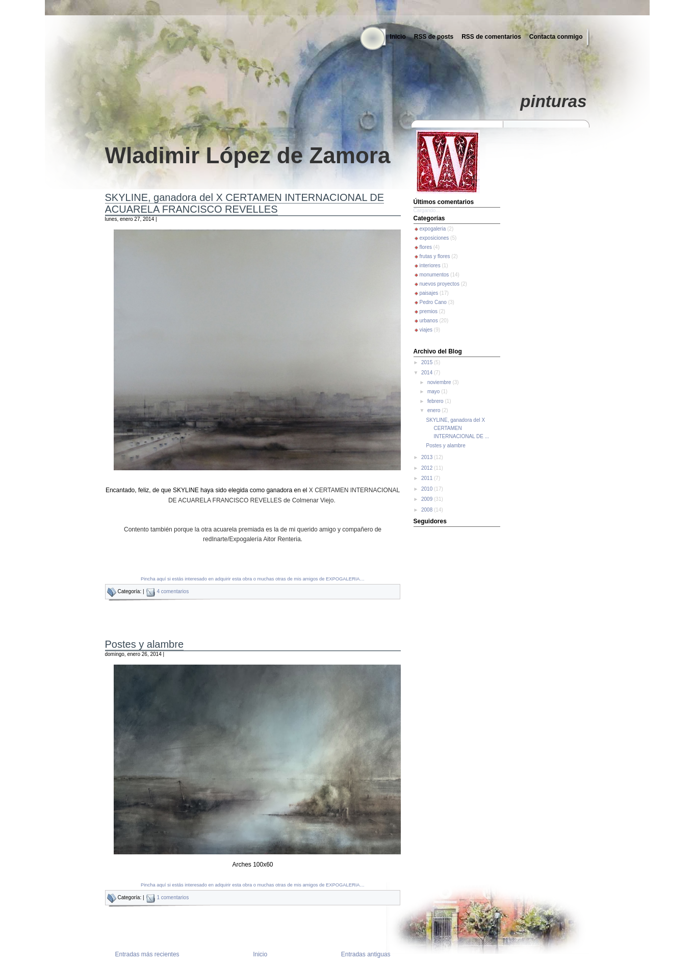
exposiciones (434, 238)
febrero (436, 401)
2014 (427, 372)
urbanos (429, 320)
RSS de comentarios (491, 36)
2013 (427, 457)
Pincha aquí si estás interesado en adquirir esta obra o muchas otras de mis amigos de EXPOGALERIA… (253, 578)
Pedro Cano (433, 302)
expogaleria (433, 229)
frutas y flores (435, 256)
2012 (427, 468)
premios (429, 311)
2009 (427, 499)
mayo (434, 391)
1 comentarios (173, 897)
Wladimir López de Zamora (248, 155)
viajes (426, 330)
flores (426, 247)
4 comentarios (173, 591)
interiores (430, 265)
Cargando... (427, 210)
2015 (427, 362)
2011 (427, 478)
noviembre (439, 382)
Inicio (397, 36)
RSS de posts (433, 36)
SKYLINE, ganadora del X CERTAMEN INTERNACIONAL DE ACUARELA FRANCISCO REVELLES (244, 203)
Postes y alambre (144, 644)
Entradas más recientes (147, 954)
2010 (427, 489)
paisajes (429, 293)
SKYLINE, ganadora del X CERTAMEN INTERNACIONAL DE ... (458, 428)
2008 (427, 510)
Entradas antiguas (366, 954)
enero (434, 410)
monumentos (434, 274)
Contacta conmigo (556, 36)
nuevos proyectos (439, 284)
